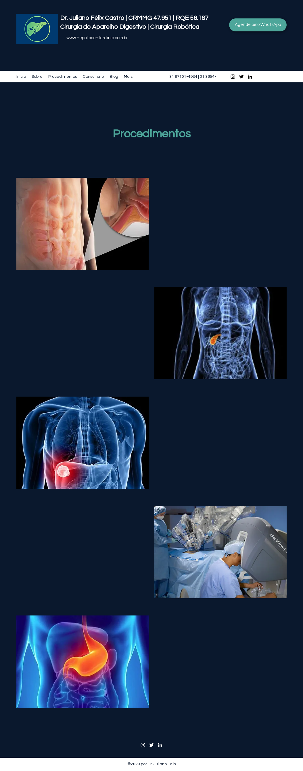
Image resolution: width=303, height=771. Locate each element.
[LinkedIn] (250, 76)
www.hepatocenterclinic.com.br (97, 38)
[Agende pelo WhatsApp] (258, 24)
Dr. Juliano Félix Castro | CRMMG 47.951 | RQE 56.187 (134, 18)
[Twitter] (241, 76)
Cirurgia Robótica (176, 27)
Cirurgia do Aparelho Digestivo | (105, 27)
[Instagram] (233, 76)
